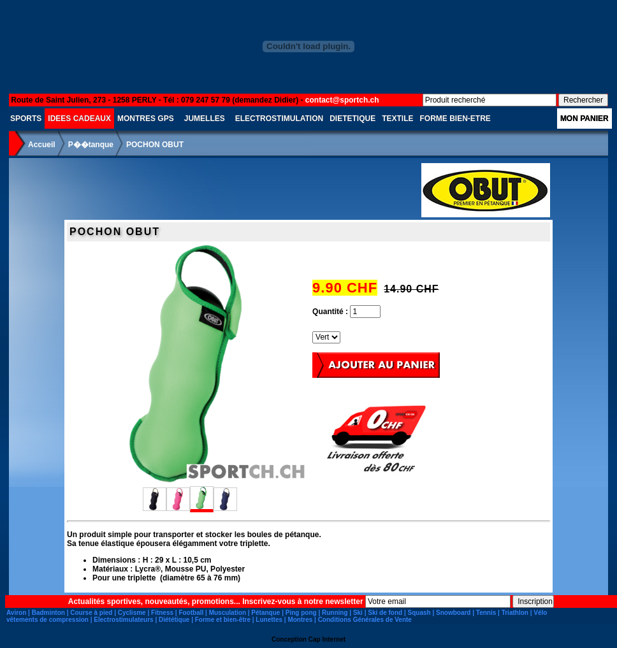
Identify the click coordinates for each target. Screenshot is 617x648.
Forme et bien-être (222, 619)
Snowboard (453, 612)
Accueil (41, 144)
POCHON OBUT (155, 144)
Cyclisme (132, 612)
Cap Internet (326, 639)
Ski (358, 612)
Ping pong (301, 612)
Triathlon (515, 612)
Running (335, 612)
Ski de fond (385, 612)
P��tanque (90, 144)
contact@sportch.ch (342, 100)
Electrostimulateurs (123, 619)
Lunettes (269, 619)
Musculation (227, 612)
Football (190, 612)
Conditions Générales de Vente (365, 619)
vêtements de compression (47, 619)
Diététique (174, 619)
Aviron (16, 612)
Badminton (48, 612)
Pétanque (265, 612)
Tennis (486, 612)
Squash (419, 612)
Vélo (540, 612)
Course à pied (91, 612)
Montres (299, 619)
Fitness (162, 612)
